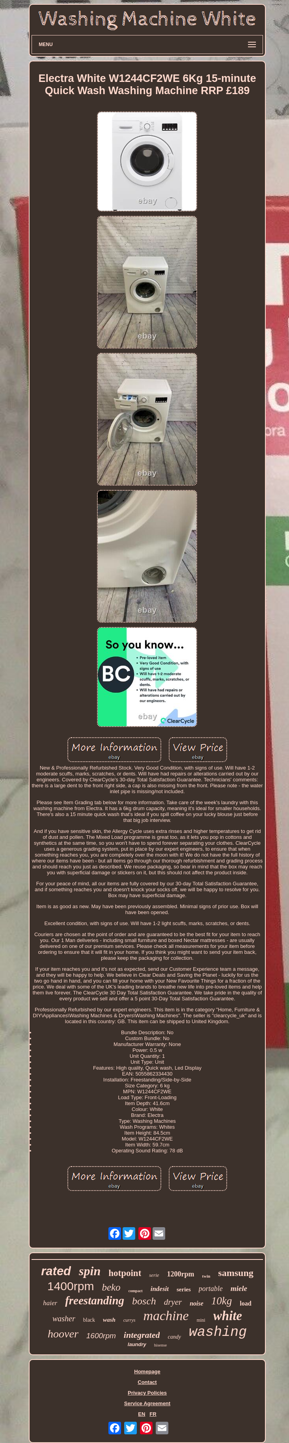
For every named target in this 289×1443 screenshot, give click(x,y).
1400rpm (70, 1286)
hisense (160, 1345)
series (184, 1289)
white (227, 1316)
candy (174, 1337)
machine (165, 1315)
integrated (142, 1335)
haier (50, 1303)
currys (129, 1320)
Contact (147, 1382)
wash (109, 1320)
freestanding (94, 1300)
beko (111, 1287)
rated (56, 1271)
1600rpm (101, 1336)
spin (90, 1271)
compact (136, 1291)
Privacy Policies (147, 1393)
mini (201, 1320)
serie (154, 1275)
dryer (173, 1302)
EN (141, 1414)
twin (206, 1276)
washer (63, 1318)
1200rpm (180, 1274)
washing (218, 1332)
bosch (144, 1301)
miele (239, 1288)
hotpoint (124, 1273)
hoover (63, 1334)
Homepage (147, 1371)
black (89, 1320)
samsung (235, 1273)
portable (211, 1289)
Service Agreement (147, 1403)
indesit (160, 1289)
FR (152, 1414)
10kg (221, 1301)
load (245, 1303)
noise (196, 1303)
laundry (137, 1344)
